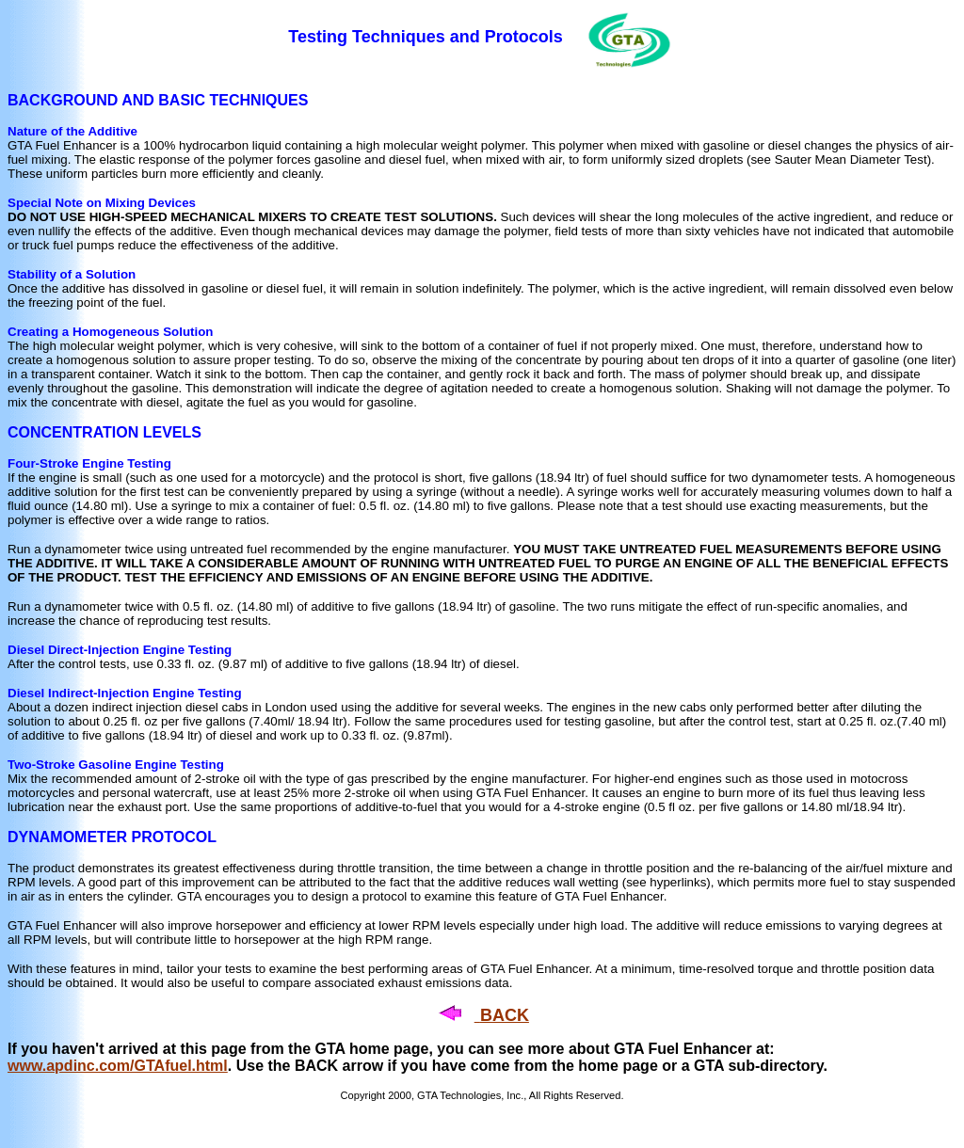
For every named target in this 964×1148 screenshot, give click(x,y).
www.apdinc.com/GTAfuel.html (118, 1066)
